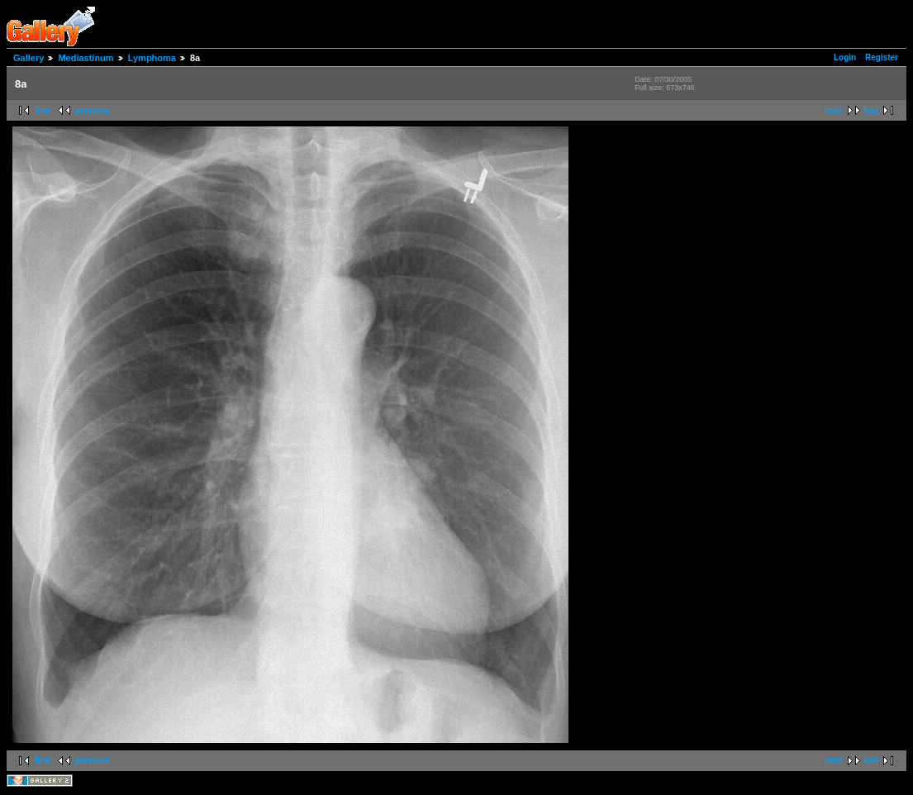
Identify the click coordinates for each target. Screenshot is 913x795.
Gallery (28, 58)
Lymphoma (152, 58)
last (871, 110)
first (42, 110)
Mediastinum (85, 58)
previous (92, 110)
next (833, 110)
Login (845, 57)
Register (881, 57)
